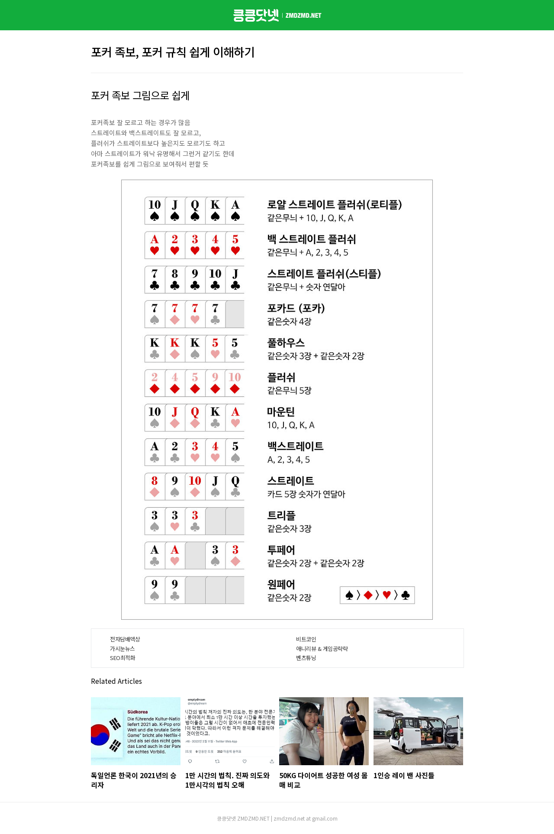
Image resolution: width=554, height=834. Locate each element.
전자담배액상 (125, 639)
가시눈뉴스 (122, 648)
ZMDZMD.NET (253, 818)
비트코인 (306, 639)
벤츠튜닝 (306, 658)
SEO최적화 (122, 658)
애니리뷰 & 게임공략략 (322, 648)
